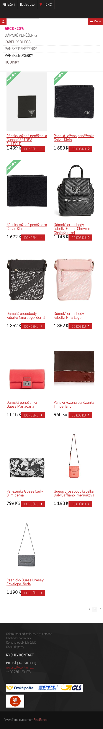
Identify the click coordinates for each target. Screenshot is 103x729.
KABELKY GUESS (18, 42)
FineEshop (40, 720)
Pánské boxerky (19, 56)
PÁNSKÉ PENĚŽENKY (21, 49)
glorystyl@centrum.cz (20, 667)
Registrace (27, 5)
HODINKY (12, 62)
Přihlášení (8, 5)
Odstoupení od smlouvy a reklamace (29, 634)
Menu (95, 21)
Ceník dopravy (15, 647)
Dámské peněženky (21, 35)
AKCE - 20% (14, 29)
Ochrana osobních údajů (21, 642)
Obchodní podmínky (18, 638)
